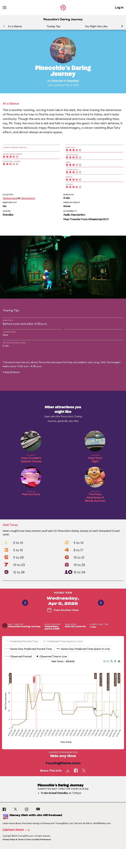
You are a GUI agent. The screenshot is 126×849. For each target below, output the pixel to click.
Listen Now (17, 830)
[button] (122, 26)
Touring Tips (53, 26)
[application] (63, 702)
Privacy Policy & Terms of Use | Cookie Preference (27, 839)
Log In (119, 7)
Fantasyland (10, 198)
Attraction (57, 80)
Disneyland (72, 80)
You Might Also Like (96, 26)
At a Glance (15, 26)
